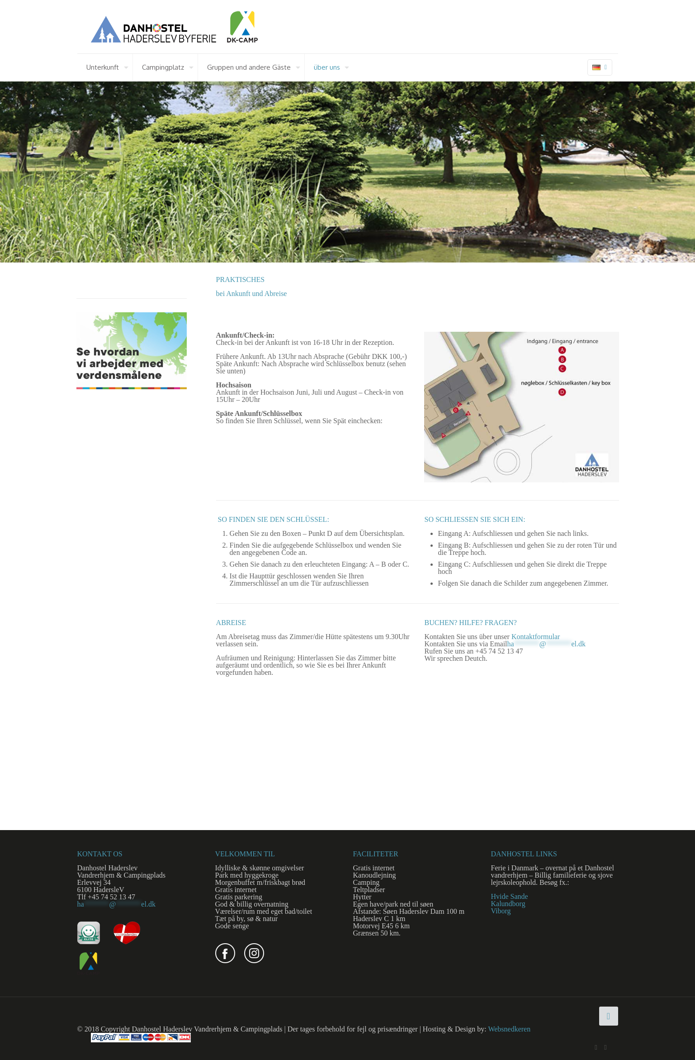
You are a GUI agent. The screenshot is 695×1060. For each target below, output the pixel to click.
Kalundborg (508, 903)
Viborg (501, 911)
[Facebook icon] (596, 1047)
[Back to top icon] (608, 1016)
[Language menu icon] (599, 67)
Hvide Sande (509, 896)
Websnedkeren (509, 1029)
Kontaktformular (535, 636)
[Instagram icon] (605, 1047)
